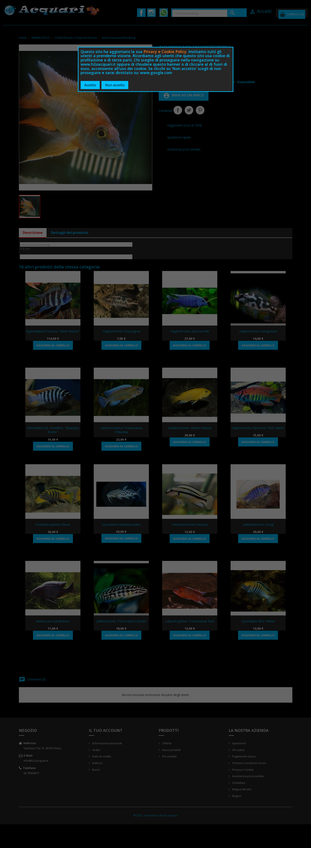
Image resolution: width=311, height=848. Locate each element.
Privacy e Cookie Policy (164, 51)
